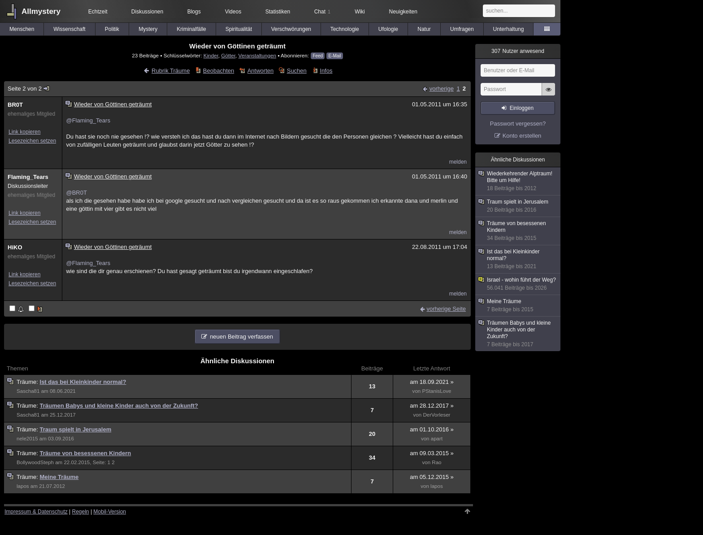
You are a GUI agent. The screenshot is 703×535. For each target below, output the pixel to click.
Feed (317, 55)
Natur (423, 29)
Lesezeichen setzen (32, 141)
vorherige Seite (446, 308)
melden (458, 162)
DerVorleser (436, 415)
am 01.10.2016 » (432, 429)
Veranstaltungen (257, 55)
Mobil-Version (109, 512)
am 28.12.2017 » (432, 405)
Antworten (260, 70)
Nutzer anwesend (517, 51)
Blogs (194, 12)
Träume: (28, 381)
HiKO (15, 247)
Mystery (148, 29)
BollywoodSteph (35, 462)
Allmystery (41, 11)
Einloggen (522, 108)
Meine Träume (59, 477)
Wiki (360, 12)
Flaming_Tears (28, 177)
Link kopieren (24, 132)
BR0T (15, 104)
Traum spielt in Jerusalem (76, 429)
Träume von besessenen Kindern (85, 453)
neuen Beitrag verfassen (241, 336)
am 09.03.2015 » (432, 453)
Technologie (344, 29)
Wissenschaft (69, 29)
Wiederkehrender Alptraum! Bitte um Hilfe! (518, 181)
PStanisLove (436, 391)
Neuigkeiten (403, 12)
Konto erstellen (522, 135)
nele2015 (27, 438)
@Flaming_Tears (88, 120)
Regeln (80, 512)
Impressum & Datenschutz (36, 512)
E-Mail (334, 55)
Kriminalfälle (191, 29)
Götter (228, 55)
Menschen (21, 29)
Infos (326, 70)
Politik (112, 29)
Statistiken (277, 12)
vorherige (442, 88)
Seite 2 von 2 (29, 88)
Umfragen (462, 29)
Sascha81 (28, 391)
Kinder (211, 55)
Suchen (297, 70)
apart (437, 438)
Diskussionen (147, 12)
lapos (23, 486)
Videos (233, 12)
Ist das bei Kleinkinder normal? (83, 381)
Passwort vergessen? (518, 123)
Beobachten (218, 70)
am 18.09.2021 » (432, 381)
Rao (436, 462)
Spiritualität (239, 29)
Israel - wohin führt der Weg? (518, 284)
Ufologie (388, 29)
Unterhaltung (508, 29)
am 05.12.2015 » (432, 477)
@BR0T (76, 192)
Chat (322, 12)
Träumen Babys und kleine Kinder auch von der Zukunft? (119, 405)
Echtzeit (98, 12)
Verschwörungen (291, 29)
